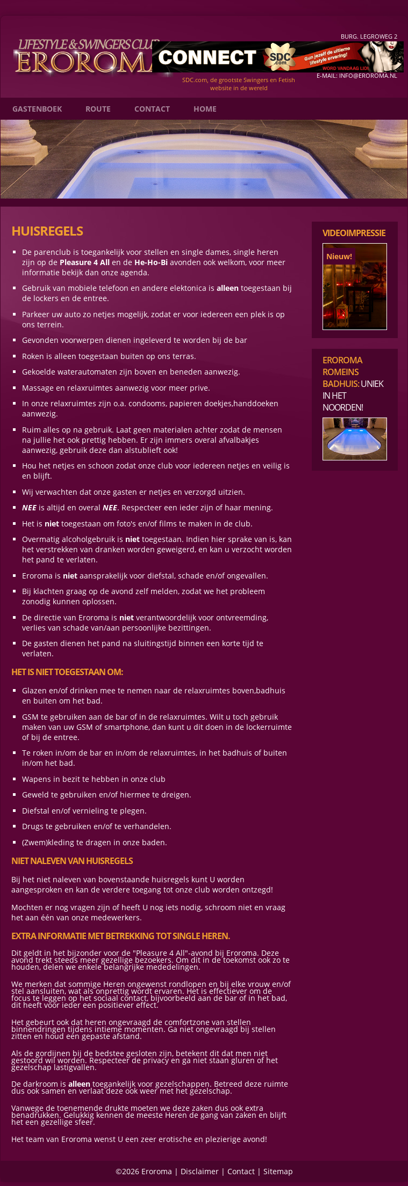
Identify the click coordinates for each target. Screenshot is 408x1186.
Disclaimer (200, 1171)
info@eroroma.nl (368, 75)
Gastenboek (37, 109)
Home (205, 109)
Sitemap (278, 1171)
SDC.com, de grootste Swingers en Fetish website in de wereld (238, 84)
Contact (152, 109)
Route (98, 109)
